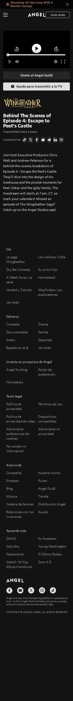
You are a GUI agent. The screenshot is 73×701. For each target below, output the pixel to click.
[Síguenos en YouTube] (20, 590)
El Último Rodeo (50, 554)
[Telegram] (49, 140)
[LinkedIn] (55, 140)
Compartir (12, 139)
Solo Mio (12, 546)
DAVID (11, 538)
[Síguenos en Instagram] (42, 590)
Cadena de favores (20, 504)
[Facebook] (36, 140)
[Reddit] (43, 140)
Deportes (45, 340)
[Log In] (58, 15)
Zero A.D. (45, 562)
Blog (9, 488)
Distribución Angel (52, 504)
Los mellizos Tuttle (51, 257)
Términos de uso (50, 404)
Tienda (43, 496)
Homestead (46, 277)
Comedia (12, 324)
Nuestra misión (49, 473)
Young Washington (52, 546)
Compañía (13, 473)
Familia (43, 332)
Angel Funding (16, 370)
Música (11, 496)
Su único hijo (47, 269)
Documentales (17, 332)
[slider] (36, 54)
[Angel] (36, 15)
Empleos (12, 481)
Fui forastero (47, 538)
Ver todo (12, 302)
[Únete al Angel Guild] (36, 75)
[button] (9, 61)
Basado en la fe (17, 348)
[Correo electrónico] (61, 140)
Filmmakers (14, 382)
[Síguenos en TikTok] (53, 590)
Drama (43, 324)
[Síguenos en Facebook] (9, 590)
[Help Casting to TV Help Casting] (36, 86)
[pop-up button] (55, 61)
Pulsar (42, 481)
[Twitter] (30, 140)
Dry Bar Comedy (18, 269)
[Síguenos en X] (31, 590)
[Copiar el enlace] (24, 140)
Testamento (15, 554)
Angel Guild (46, 488)
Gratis (10, 340)
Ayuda (43, 512)
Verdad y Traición (19, 290)
